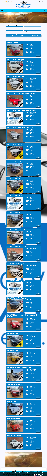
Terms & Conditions (7, 473)
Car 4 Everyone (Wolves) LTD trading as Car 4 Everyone (13, 474)
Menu (2, 10)
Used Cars (14, 471)
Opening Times (23, 471)
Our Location (31, 471)
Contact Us (39, 471)
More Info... (38, 55)
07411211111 (42, 1)
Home (5, 471)
